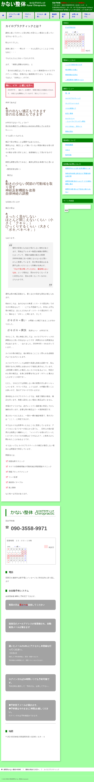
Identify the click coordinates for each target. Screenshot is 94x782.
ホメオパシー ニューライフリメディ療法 (75, 120)
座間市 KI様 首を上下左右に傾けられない (78, 190)
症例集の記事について (72, 164)
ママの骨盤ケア (70, 108)
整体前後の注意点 (71, 75)
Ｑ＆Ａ (67, 150)
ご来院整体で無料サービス (74, 80)
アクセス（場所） (41, 15)
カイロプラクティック (73, 98)
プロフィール (28, 15)
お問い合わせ (75, 15)
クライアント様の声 (14, 15)
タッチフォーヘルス (72, 103)
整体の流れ (69, 131)
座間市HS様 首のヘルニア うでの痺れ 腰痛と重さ (78, 182)
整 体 (67, 93)
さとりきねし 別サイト (73, 126)
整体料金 (54, 15)
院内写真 (68, 155)
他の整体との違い (71, 70)
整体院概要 (69, 145)
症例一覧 (64, 15)
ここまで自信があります (73, 64)
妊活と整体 (69, 113)
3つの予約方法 (70, 27)
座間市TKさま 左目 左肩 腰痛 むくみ (77, 168)
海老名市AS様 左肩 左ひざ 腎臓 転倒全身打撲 (77, 175)
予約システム (87, 15)
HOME (12, 769)
